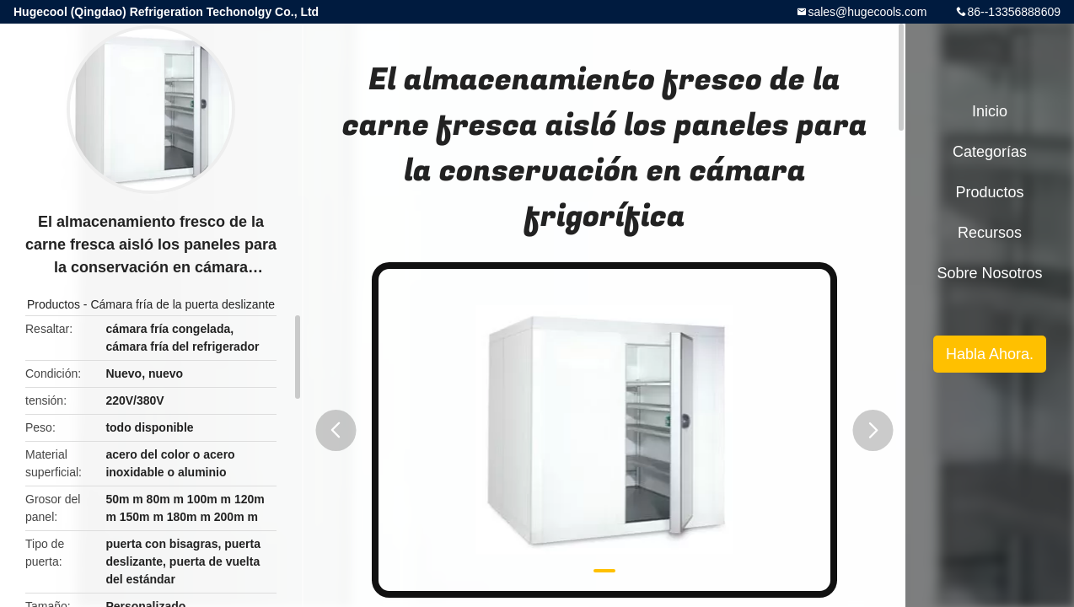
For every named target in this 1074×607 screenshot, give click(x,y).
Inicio (989, 111)
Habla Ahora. (990, 354)
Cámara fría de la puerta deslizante (182, 304)
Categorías (990, 151)
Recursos (990, 232)
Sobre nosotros (989, 273)
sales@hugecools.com (867, 12)
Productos (53, 304)
